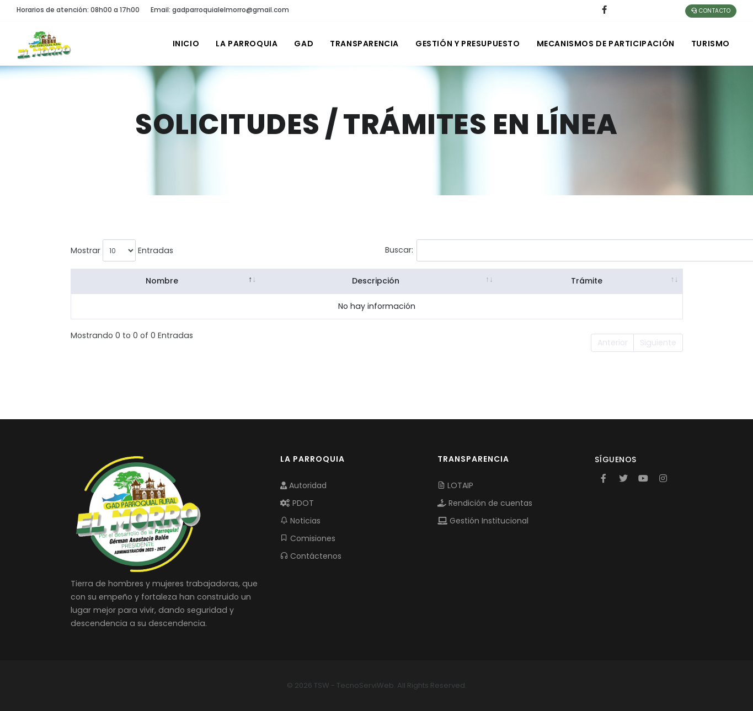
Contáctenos (310, 556)
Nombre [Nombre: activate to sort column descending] (162, 280)
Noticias (300, 520)
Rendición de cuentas (484, 503)
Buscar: (471, 250)
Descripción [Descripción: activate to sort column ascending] (375, 280)
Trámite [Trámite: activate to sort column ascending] (586, 280)
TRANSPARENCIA (364, 43)
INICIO (186, 43)
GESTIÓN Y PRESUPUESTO (467, 43)
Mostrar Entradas (122, 250)
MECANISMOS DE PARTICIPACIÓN (606, 43)
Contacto (710, 11)
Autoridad (303, 485)
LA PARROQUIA (246, 43)
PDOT (297, 503)
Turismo (710, 43)
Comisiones (307, 538)
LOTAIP (455, 485)
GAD (303, 43)
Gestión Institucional (482, 520)
